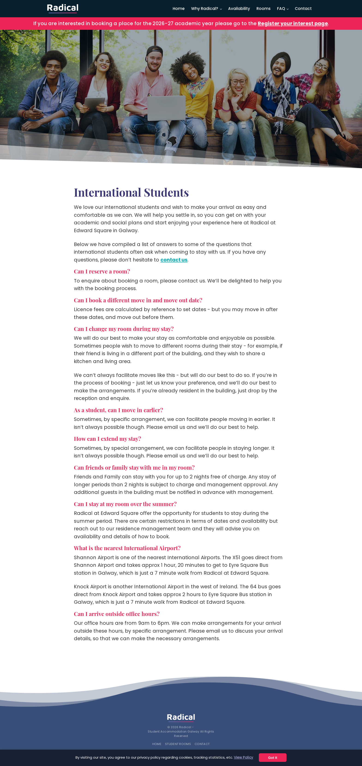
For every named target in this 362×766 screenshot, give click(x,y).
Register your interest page (293, 23)
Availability (239, 8)
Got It (272, 758)
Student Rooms (178, 744)
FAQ (281, 8)
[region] (181, 99)
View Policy (243, 757)
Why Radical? (204, 8)
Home (179, 8)
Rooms (263, 8)
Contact (303, 8)
